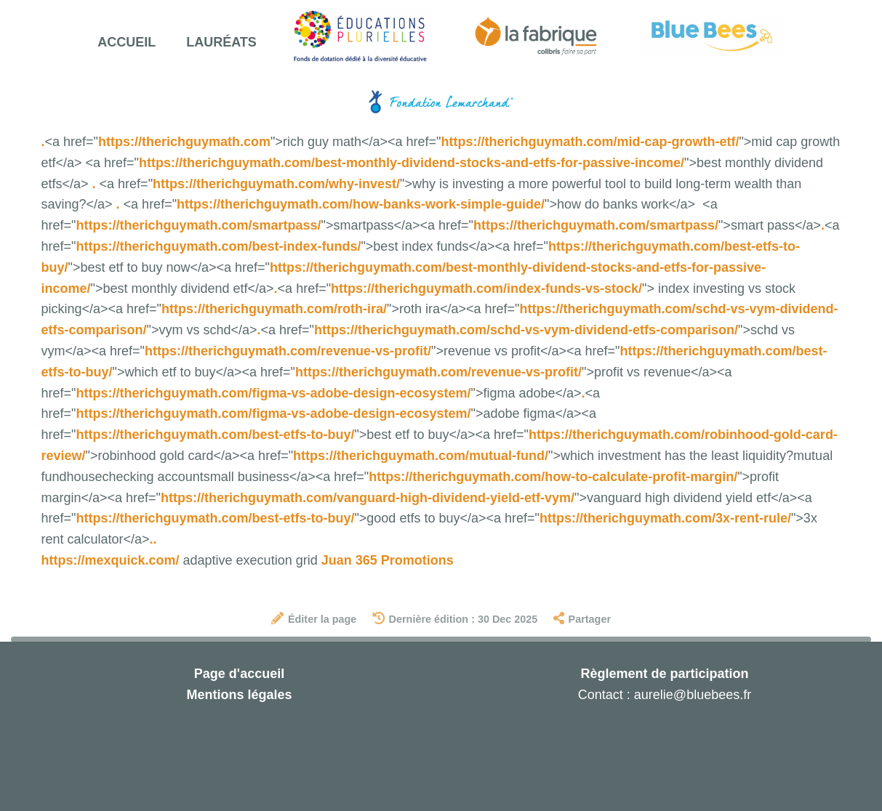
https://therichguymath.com (184, 141)
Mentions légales (239, 694)
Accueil (126, 42)
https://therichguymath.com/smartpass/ (198, 225)
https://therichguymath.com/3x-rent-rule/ (665, 518)
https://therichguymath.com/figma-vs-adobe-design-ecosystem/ (273, 393)
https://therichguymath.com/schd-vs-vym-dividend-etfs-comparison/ (526, 330)
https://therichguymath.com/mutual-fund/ (420, 455)
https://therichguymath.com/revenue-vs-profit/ (288, 351)
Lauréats (221, 42)
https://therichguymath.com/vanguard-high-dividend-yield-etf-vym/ (367, 498)
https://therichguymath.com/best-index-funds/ (218, 246)
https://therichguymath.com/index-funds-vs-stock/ (486, 288)
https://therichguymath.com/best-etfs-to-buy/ (215, 434)
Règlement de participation (664, 673)
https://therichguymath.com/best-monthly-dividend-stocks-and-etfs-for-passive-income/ (411, 163)
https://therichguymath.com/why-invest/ (276, 184)
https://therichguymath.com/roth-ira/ (274, 309)
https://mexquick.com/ (110, 560)
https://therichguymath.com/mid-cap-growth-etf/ (590, 141)
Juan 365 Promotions (387, 560)
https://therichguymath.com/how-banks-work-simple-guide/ (361, 204)
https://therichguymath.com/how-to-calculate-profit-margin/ (553, 476)
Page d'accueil (239, 673)
